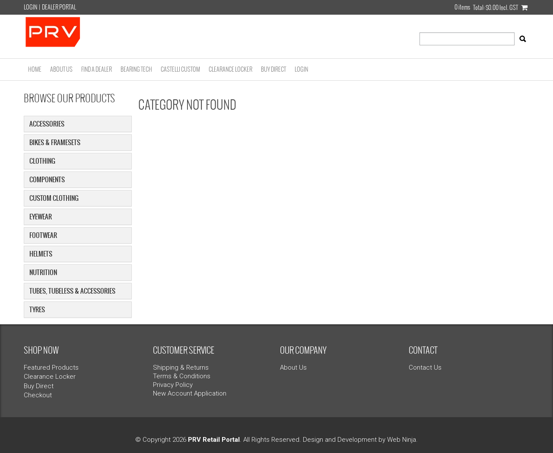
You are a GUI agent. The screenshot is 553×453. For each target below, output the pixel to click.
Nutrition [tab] (43, 272)
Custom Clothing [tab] (54, 198)
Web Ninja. (402, 439)
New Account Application (189, 393)
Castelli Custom (180, 69)
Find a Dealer (96, 69)
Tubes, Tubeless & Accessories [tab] (72, 291)
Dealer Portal (59, 7)
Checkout (38, 395)
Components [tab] (47, 179)
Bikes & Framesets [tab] (54, 142)
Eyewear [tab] (40, 217)
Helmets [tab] (40, 254)
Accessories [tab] (46, 124)
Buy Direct (273, 69)
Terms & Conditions (181, 376)
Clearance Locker (230, 69)
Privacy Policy (173, 385)
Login (30, 7)
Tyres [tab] (37, 309)
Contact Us (425, 367)
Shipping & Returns (181, 367)
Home (34, 69)
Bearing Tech (136, 69)
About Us (61, 69)
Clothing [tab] (42, 161)
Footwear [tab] (43, 235)
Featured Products (51, 367)
